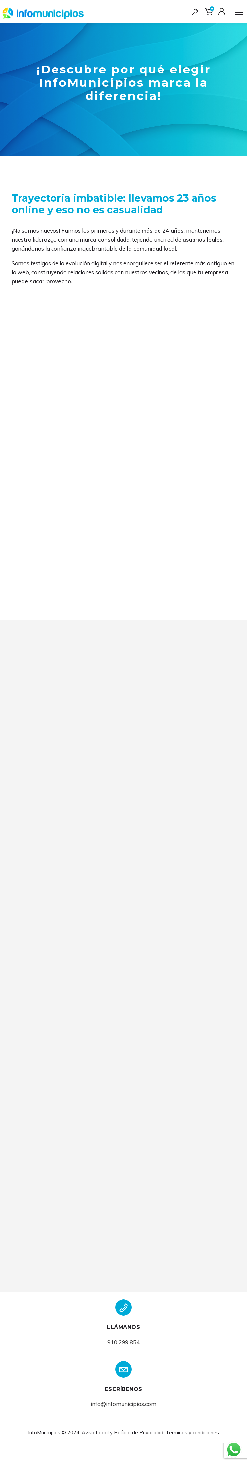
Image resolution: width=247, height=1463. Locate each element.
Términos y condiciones (192, 1452)
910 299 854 (123, 1361)
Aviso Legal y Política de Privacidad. (123, 1452)
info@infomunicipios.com (123, 1423)
